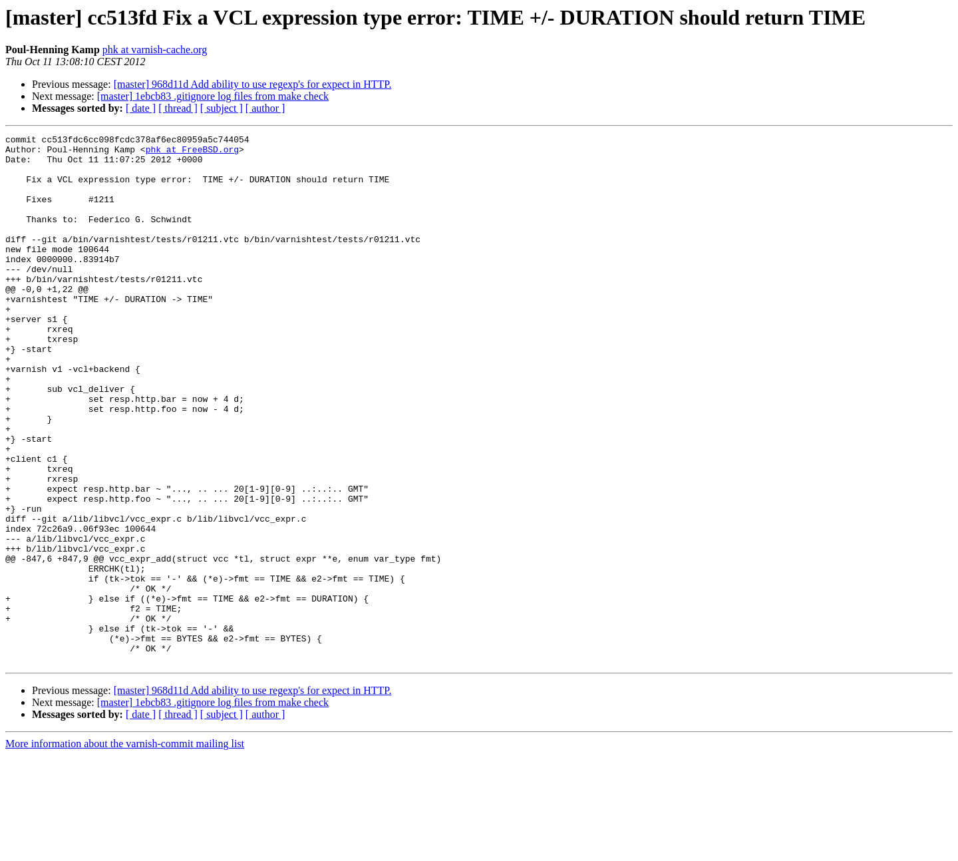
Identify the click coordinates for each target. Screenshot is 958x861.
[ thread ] (178, 108)
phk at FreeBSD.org (192, 153)
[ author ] (265, 108)
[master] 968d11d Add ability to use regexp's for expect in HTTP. (253, 84)
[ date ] (141, 108)
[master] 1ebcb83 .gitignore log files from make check (213, 96)
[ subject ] (221, 108)
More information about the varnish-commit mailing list (124, 849)
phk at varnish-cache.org (154, 49)
